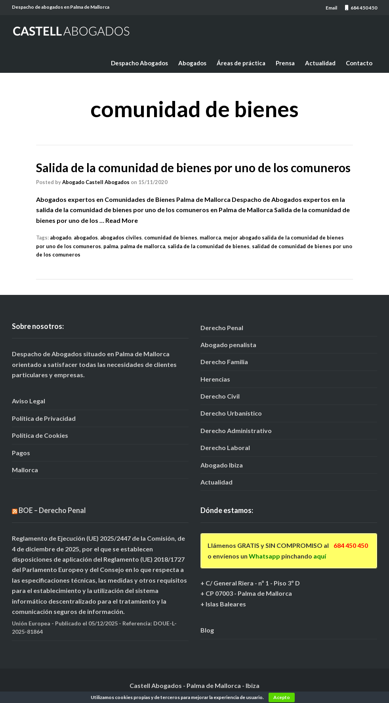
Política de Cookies (40, 435)
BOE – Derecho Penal (52, 510)
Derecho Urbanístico (231, 413)
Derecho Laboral (225, 447)
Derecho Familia (224, 361)
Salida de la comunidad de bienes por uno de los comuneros (193, 167)
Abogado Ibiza (221, 465)
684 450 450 (351, 545)
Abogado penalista (228, 344)
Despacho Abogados (139, 62)
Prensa (285, 62)
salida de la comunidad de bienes (209, 246)
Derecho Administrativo (236, 430)
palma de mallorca (142, 246)
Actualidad (320, 62)
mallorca (210, 237)
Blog (207, 630)
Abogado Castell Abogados (96, 182)
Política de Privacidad (44, 418)
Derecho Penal (221, 327)
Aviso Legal (28, 401)
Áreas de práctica (241, 62)
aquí (319, 556)
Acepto (281, 697)
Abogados (192, 62)
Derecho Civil (220, 396)
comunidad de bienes (170, 237)
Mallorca (25, 469)
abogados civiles (121, 237)
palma (110, 246)
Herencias (215, 379)
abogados (86, 237)
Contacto (359, 62)
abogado (60, 237)
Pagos (21, 452)
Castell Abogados (156, 685)
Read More (121, 220)
